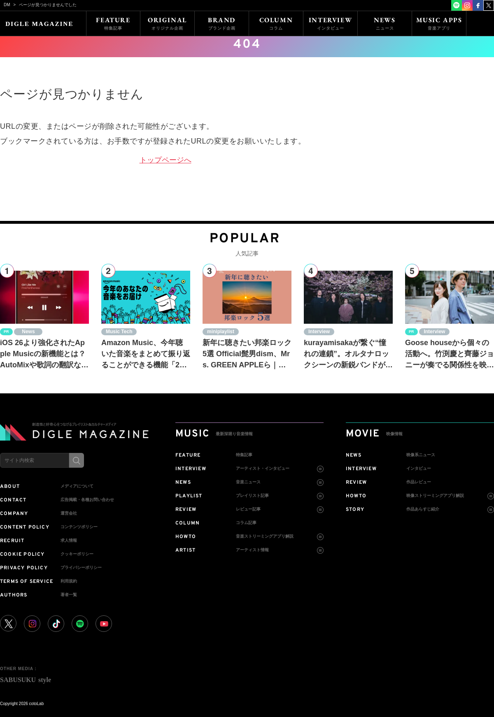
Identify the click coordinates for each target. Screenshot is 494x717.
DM (7, 4)
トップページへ (165, 160)
